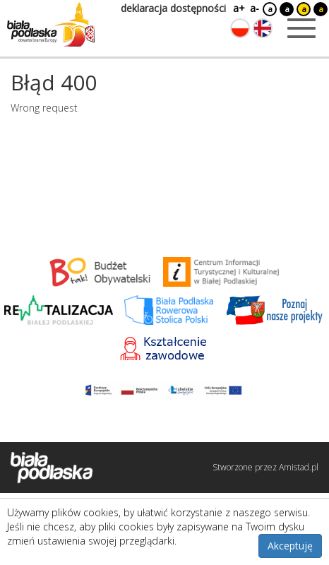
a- (254, 8)
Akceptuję (290, 545)
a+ (238, 8)
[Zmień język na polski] (240, 28)
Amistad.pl (298, 467)
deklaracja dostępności (173, 8)
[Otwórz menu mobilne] (301, 28)
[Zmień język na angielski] (263, 28)
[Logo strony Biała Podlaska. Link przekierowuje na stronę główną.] (51, 24)
